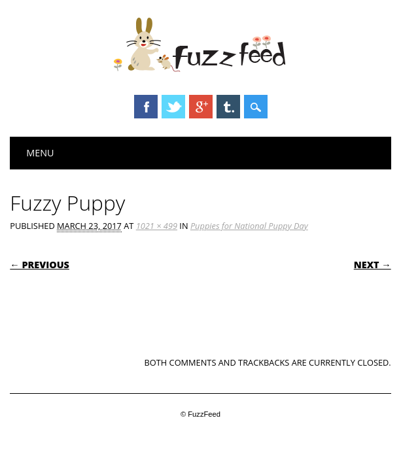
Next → (372, 264)
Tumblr (228, 106)
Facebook (146, 106)
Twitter (173, 106)
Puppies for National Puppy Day (249, 226)
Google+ (201, 106)
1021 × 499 (156, 226)
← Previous (39, 264)
